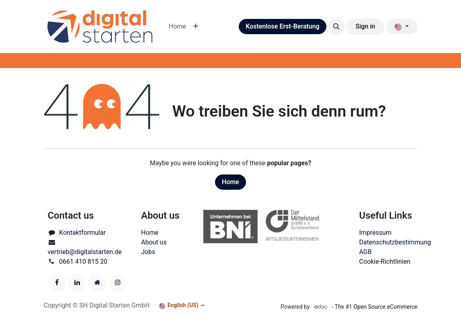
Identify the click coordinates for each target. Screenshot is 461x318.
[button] (336, 26)
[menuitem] (177, 26)
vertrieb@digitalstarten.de (85, 252)
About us (154, 242)
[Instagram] (118, 282)
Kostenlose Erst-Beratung (283, 26)
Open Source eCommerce (386, 307)
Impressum (375, 232)
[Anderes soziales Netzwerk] (97, 282)
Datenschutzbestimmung (395, 242)
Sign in (365, 26)
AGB (365, 252)
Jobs (148, 252)
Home (230, 182)
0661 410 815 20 (83, 261)
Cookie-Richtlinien (385, 261)
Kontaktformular (82, 232)
